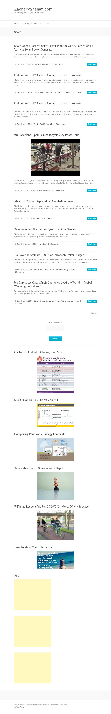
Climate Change (48, 270)
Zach (18, 64)
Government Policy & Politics (54, 92)
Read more (92, 64)
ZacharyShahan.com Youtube (83, 9)
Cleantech (37, 64)
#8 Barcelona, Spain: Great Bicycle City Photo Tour (46, 135)
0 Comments (57, 64)
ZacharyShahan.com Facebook (68, 9)
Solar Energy (45, 64)
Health (67, 92)
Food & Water (38, 92)
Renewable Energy (73, 301)
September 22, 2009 (29, 244)
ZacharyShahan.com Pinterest (79, 9)
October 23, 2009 (28, 190)
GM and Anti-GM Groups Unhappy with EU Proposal (47, 75)
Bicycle (39, 190)
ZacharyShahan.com (33, 9)
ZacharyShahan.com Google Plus (76, 9)
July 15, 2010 (27, 92)
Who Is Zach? (26, 24)
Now (16, 24)
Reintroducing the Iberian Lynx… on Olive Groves (45, 229)
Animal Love (43, 244)
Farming (36, 124)
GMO (52, 124)
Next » (93, 313)
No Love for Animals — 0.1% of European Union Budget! (49, 254)
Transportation (47, 190)
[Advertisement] (32, 594)
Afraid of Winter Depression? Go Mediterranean (44, 201)
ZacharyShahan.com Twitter (72, 9)
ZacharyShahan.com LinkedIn (87, 9)
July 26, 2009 (27, 270)
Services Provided (42, 24)
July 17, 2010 (27, 64)
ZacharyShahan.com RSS (90, 9)
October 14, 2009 (28, 218)
